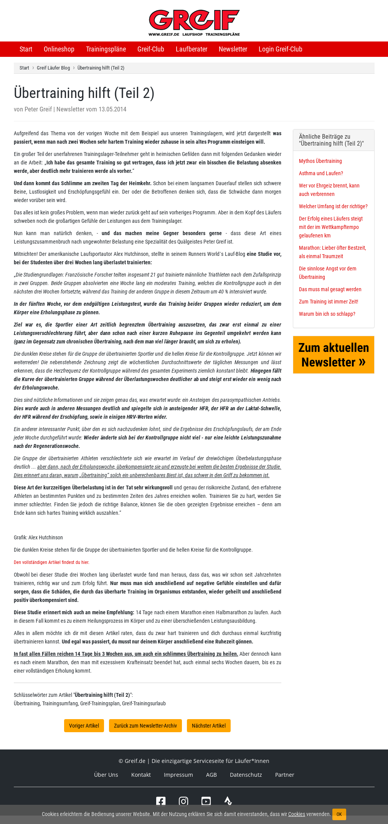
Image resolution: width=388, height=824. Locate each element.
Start (26, 49)
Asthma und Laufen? (321, 173)
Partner (284, 774)
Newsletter (233, 49)
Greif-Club (150, 49)
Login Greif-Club (280, 49)
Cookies (296, 814)
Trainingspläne (106, 49)
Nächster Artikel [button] (209, 726)
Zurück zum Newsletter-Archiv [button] (145, 726)
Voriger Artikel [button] (84, 726)
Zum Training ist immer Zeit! (328, 301)
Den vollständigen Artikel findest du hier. (51, 562)
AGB (211, 774)
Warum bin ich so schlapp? (327, 314)
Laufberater (191, 49)
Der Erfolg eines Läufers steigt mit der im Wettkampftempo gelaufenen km (331, 227)
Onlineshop (59, 49)
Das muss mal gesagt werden (330, 289)
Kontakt (141, 774)
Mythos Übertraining (320, 161)
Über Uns (106, 774)
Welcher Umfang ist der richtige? (333, 206)
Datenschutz (246, 774)
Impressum (178, 774)
